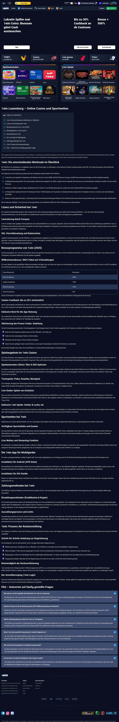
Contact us (38, 685)
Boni (51, 8)
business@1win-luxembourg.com (9, 690)
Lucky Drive (108, 3)
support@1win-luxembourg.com (9, 685)
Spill (16, 47)
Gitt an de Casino (83, 47)
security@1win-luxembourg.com (9, 688)
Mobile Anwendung (25, 8)
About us (37, 688)
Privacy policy (38, 683)
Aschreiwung (106, 47)
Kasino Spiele (40, 8)
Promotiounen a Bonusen (88, 3)
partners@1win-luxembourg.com (9, 693)
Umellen (111, 8)
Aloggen (101, 8)
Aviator (13, 8)
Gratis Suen (22, 3)
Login (59, 8)
